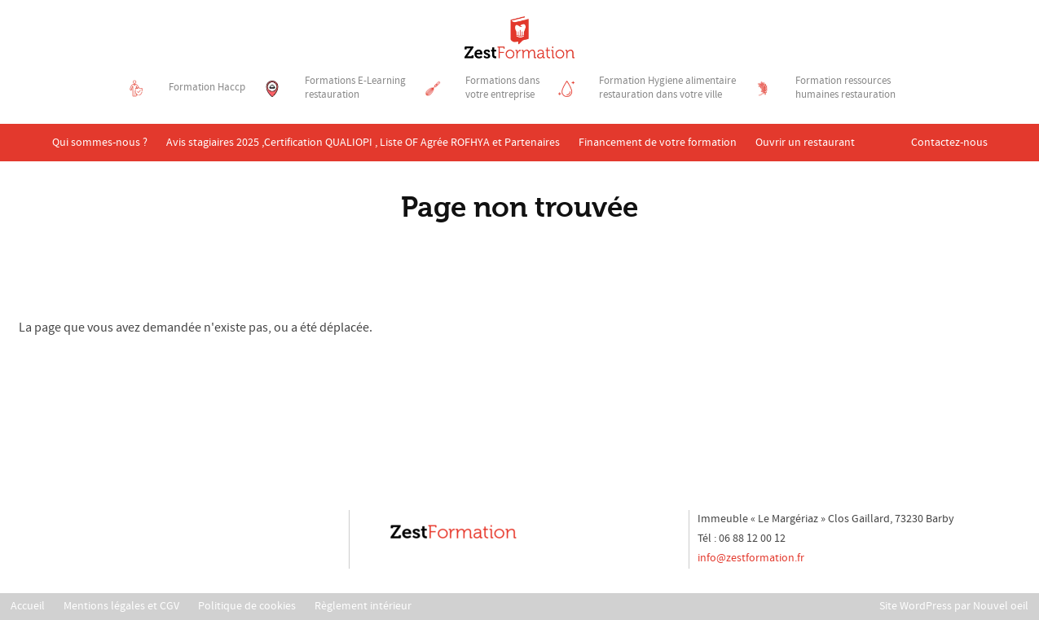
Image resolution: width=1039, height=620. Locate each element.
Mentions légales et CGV (121, 606)
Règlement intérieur (363, 606)
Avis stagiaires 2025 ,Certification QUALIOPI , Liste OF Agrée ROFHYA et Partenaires (363, 142)
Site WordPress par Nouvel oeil (953, 606)
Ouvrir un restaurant (805, 142)
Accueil (28, 606)
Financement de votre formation (658, 142)
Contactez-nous (949, 142)
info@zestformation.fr (751, 558)
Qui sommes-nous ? (99, 142)
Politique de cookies (247, 606)
